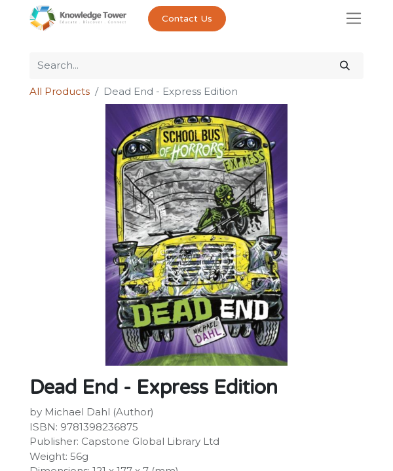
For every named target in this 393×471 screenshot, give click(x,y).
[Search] (345, 65)
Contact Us (187, 18)
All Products (59, 91)
